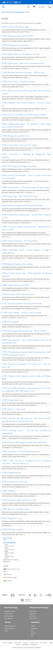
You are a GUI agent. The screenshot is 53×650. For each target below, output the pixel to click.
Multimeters (33, 613)
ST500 (6, 551)
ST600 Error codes (9, 556)
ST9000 (6, 558)
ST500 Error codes (9, 553)
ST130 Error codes (9, 546)
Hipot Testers (33, 611)
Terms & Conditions (7, 642)
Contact (33, 625)
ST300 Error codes (9, 549)
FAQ (7, 12)
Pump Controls (8, 613)
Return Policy (18, 642)
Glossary (33, 633)
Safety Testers (33, 618)
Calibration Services (10, 625)
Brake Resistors (8, 618)
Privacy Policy (44, 642)
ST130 (6, 544)
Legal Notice (33, 644)
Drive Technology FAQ (17, 12)
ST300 (6, 547)
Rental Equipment (10, 628)
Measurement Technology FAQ (11, 559)
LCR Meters (33, 615)
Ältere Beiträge (6, 538)
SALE (6, 630)
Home (3, 12)
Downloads (34, 628)
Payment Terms (34, 642)
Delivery (25, 642)
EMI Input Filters (8, 615)
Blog (32, 635)
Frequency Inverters (9, 611)
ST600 (6, 554)
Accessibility (25, 644)
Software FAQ (6, 561)
